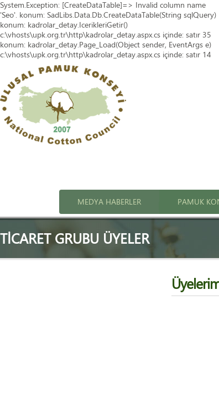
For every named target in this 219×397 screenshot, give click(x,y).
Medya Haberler (109, 201)
